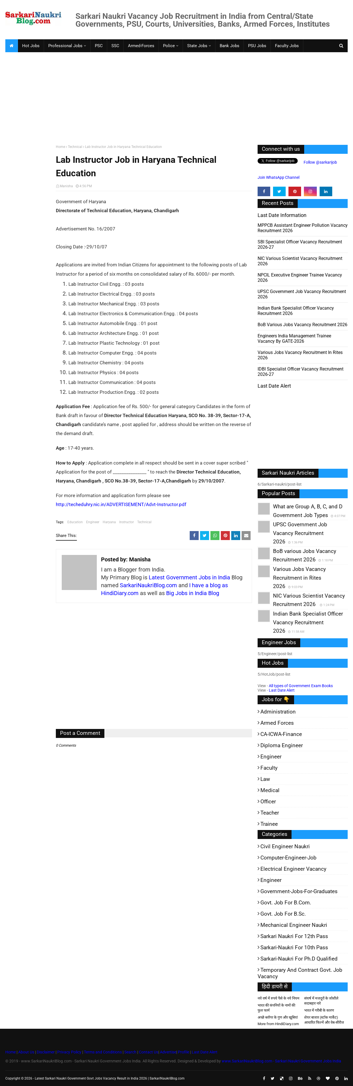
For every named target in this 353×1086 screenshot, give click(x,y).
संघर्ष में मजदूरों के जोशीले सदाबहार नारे (321, 1000)
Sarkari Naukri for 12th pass (294, 936)
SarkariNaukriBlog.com (148, 585)
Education (75, 522)
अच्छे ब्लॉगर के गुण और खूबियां (278, 1017)
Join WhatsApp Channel (278, 177)
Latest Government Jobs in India (189, 577)
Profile (183, 1052)
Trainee (269, 824)
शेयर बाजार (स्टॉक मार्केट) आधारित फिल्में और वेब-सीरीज (324, 1020)
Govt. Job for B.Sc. (283, 914)
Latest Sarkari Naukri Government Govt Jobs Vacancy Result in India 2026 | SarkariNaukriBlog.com (110, 1078)
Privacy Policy (69, 1052)
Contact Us (148, 1052)
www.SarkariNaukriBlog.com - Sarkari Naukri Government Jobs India (281, 1061)
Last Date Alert (282, 690)
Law (265, 779)
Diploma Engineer (281, 745)
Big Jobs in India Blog (192, 593)
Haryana (109, 522)
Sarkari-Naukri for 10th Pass (294, 947)
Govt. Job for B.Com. (285, 902)
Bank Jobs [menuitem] (229, 45)
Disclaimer (46, 1052)
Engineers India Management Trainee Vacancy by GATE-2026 (294, 338)
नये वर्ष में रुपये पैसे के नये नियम (278, 998)
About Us (25, 1052)
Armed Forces (277, 723)
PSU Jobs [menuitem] (257, 45)
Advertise (168, 1052)
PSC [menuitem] (99, 45)
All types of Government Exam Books (301, 685)
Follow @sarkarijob (320, 162)
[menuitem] (11, 45)
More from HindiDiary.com (278, 1024)
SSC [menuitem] (115, 45)
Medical (269, 790)
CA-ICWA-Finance (281, 734)
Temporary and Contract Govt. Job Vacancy (300, 973)
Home (60, 147)
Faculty (269, 768)
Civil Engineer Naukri (285, 846)
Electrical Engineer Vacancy (293, 869)
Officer (268, 801)
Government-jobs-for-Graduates (299, 891)
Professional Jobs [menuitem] (65, 45)
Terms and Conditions (103, 1052)
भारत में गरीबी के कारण (319, 1010)
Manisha (66, 186)
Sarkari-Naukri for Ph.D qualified (299, 958)
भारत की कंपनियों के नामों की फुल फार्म (276, 1007)
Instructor (126, 522)
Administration (278, 711)
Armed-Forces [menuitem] (141, 45)
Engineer (92, 522)
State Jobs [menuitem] (197, 45)
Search (130, 1052)
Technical (75, 147)
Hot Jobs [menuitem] (31, 45)
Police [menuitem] (169, 45)
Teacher (269, 813)
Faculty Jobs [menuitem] (287, 45)
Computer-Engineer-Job (288, 857)
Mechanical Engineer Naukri (293, 925)
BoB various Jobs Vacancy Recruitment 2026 (302, 324)
